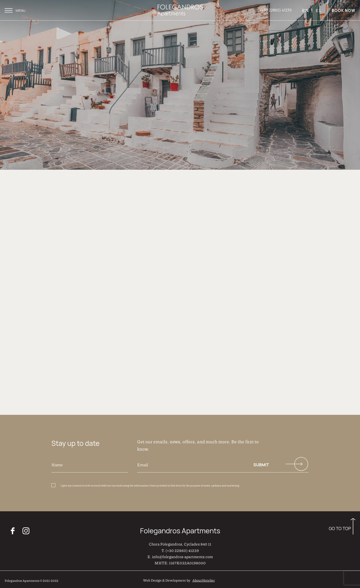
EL (318, 10)
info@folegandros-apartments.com (182, 555)
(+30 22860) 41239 (182, 549)
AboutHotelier (203, 579)
